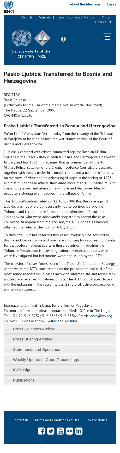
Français (45, 17)
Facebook (36, 321)
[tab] (60, 329)
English (26, 17)
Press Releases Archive (34, 329)
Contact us (20, 420)
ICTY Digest (24, 369)
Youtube (70, 321)
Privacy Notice (96, 420)
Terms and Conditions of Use (57, 420)
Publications (24, 380)
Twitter (51, 321)
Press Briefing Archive (32, 339)
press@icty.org (100, 315)
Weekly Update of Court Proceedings (46, 359)
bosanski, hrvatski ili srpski (76, 17)
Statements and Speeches (36, 349)
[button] (63, 39)
